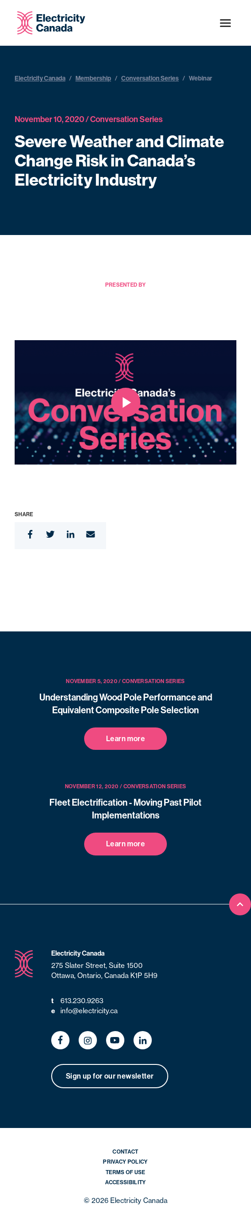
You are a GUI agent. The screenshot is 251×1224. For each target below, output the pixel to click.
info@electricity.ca (84, 1011)
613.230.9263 (77, 1001)
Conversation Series (150, 78)
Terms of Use (125, 1172)
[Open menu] (225, 23)
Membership (93, 78)
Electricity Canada (40, 78)
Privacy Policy (125, 1161)
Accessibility (125, 1182)
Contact (125, 1151)
